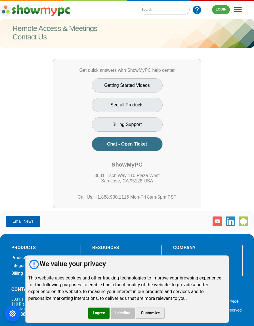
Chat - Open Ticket (127, 144)
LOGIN (221, 9)
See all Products (127, 104)
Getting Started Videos (127, 85)
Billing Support (127, 124)
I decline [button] (122, 313)
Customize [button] (150, 313)
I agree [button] (99, 313)
